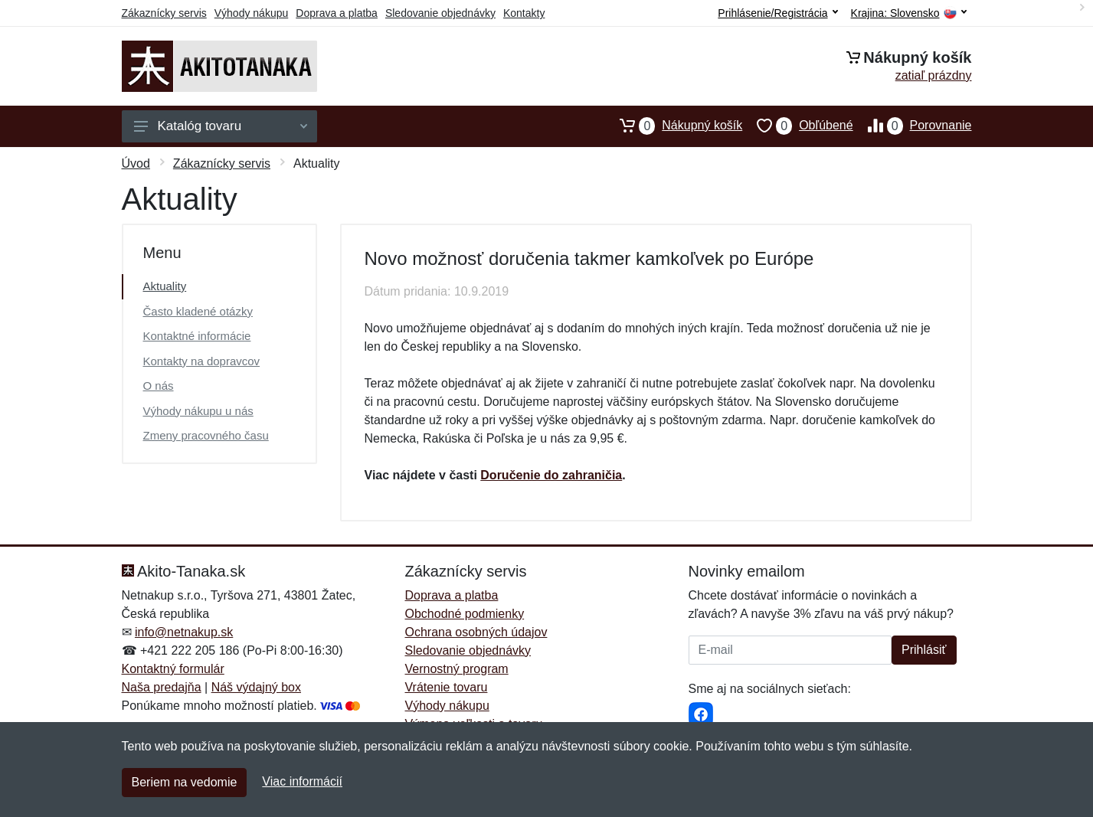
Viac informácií (302, 781)
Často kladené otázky (198, 311)
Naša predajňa (161, 687)
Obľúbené (797, 125)
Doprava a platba (337, 13)
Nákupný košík (673, 125)
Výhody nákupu (251, 13)
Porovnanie (912, 125)
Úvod (136, 163)
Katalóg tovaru (220, 126)
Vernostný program (457, 668)
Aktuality (165, 285)
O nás (158, 385)
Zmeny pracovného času (206, 435)
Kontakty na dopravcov (201, 361)
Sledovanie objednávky (440, 13)
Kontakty (524, 13)
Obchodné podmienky (465, 613)
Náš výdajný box (256, 687)
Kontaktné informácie (197, 335)
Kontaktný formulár (173, 668)
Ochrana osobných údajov (476, 632)
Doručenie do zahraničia (551, 475)
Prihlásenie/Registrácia (777, 13)
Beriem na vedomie (184, 782)
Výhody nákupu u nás (198, 410)
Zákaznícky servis (164, 13)
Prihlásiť (924, 649)
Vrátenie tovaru (446, 687)
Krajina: (909, 13)
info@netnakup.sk (184, 632)
